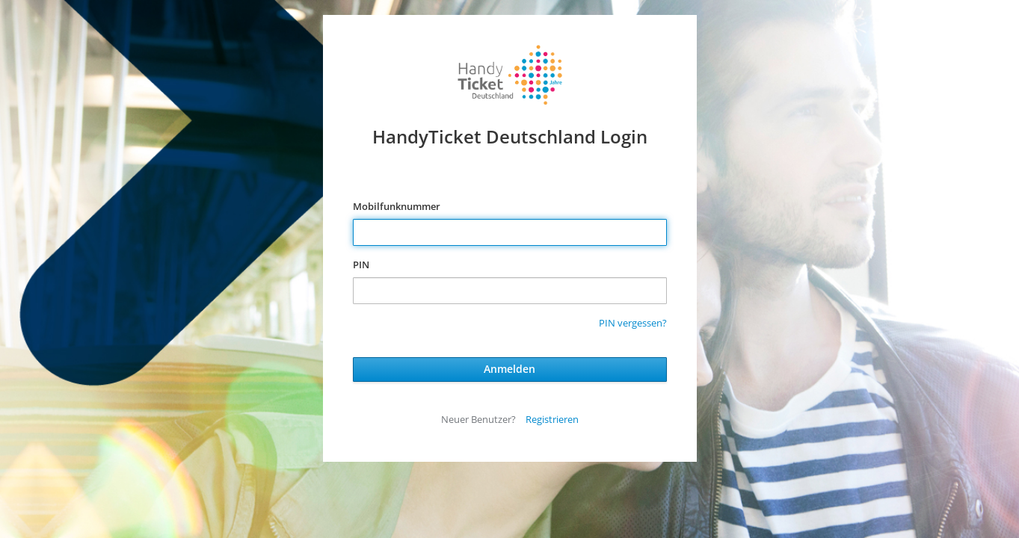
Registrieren (552, 419)
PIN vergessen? (633, 323)
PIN (361, 264)
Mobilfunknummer (396, 206)
